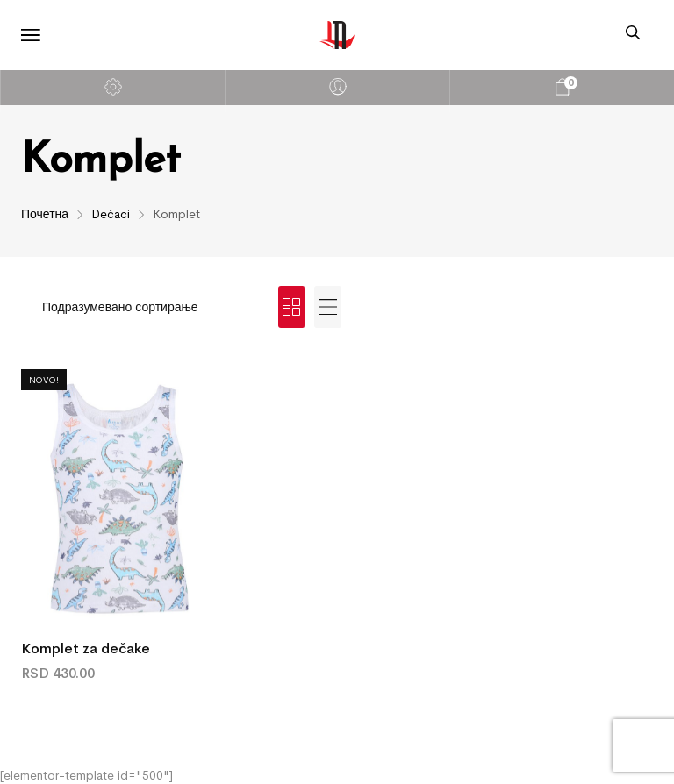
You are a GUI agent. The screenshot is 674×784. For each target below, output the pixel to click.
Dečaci (110, 214)
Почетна (44, 214)
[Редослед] (145, 307)
